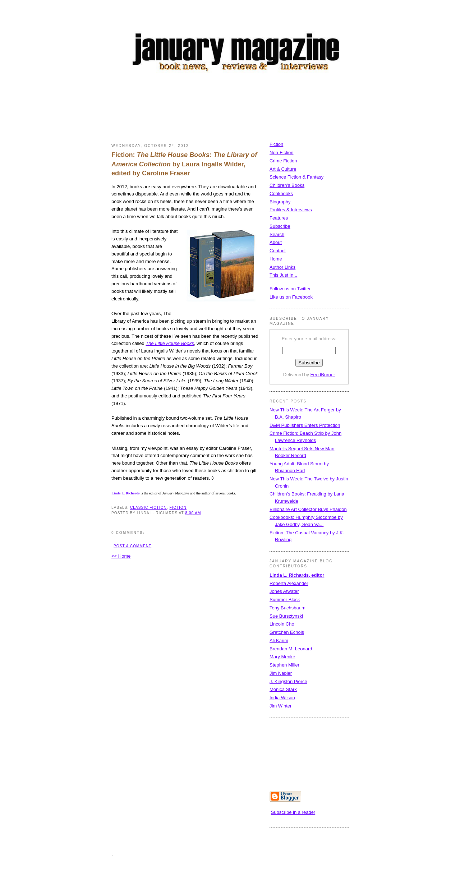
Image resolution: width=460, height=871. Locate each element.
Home (276, 259)
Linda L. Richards (125, 493)
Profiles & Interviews (291, 209)
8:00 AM (193, 513)
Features (279, 218)
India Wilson (282, 697)
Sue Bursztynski (286, 616)
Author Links (282, 267)
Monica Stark (283, 689)
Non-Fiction (281, 152)
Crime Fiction (283, 160)
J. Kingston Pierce (288, 681)
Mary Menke (282, 656)
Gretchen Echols (287, 632)
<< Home (120, 556)
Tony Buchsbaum (287, 607)
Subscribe (280, 226)
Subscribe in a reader (293, 812)
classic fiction (148, 508)
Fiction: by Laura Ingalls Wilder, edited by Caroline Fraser (184, 164)
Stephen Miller (284, 665)
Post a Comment (132, 546)
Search (277, 234)
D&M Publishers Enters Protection (305, 425)
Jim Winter (280, 706)
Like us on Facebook (291, 297)
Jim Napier (281, 673)
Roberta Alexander (289, 583)
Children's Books (287, 185)
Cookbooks (281, 193)
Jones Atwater (284, 591)
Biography (280, 201)
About (276, 242)
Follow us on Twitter (290, 288)
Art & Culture (283, 169)
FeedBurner (322, 374)
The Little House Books (170, 343)
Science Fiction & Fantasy (296, 177)
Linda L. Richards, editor (297, 575)
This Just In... (283, 275)
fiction (178, 508)
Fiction (276, 144)
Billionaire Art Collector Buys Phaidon (308, 509)
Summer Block (285, 599)
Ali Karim (279, 640)
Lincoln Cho (282, 624)
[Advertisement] (242, 109)
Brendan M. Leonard (291, 648)
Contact (278, 250)
